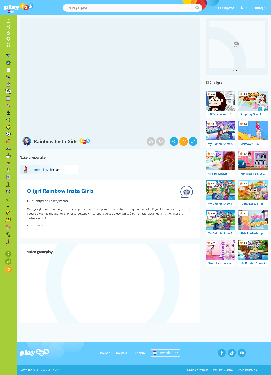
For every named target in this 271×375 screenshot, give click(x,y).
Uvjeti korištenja (247, 370)
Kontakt (121, 353)
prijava (225, 8)
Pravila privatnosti (197, 370)
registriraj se (254, 8)
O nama (139, 353)
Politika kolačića (223, 370)
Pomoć (105, 353)
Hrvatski (162, 353)
